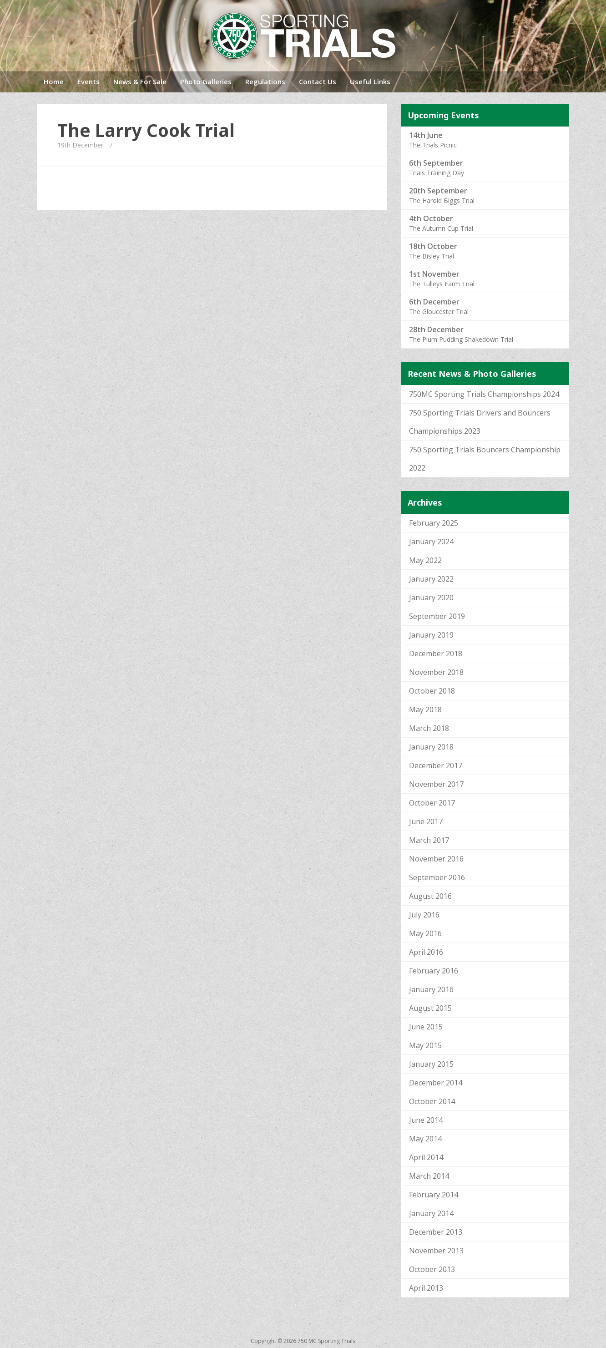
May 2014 (425, 1139)
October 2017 (432, 803)
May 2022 (425, 560)
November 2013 (436, 1251)
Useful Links (370, 81)
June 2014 (426, 1120)
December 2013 (435, 1232)
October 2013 (432, 1269)
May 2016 (425, 933)
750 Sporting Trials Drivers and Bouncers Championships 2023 (479, 422)
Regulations (265, 81)
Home (54, 81)
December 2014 (435, 1083)
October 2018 (432, 691)
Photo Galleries (206, 81)
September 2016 (437, 877)
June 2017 (426, 821)
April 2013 (426, 1288)
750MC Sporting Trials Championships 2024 (484, 394)
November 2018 (436, 672)
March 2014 (429, 1176)
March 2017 (429, 840)
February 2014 (433, 1195)
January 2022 (431, 579)
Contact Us (317, 81)
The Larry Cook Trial (146, 130)
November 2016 (436, 859)
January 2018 (431, 747)
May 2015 (425, 1045)
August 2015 (430, 1008)
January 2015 (431, 1064)
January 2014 (431, 1213)
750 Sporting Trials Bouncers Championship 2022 (485, 459)
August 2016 (430, 896)
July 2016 (424, 915)
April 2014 (426, 1157)
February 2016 (433, 971)
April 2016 (426, 952)
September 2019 (437, 616)
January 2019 (431, 635)
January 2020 (431, 598)
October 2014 (432, 1101)
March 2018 (429, 728)
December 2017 (435, 765)
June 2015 (426, 1027)
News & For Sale (140, 81)
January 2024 (431, 542)
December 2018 (435, 654)
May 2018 (425, 709)
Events (88, 81)
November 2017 (436, 784)
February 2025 (433, 523)
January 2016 (431, 989)
